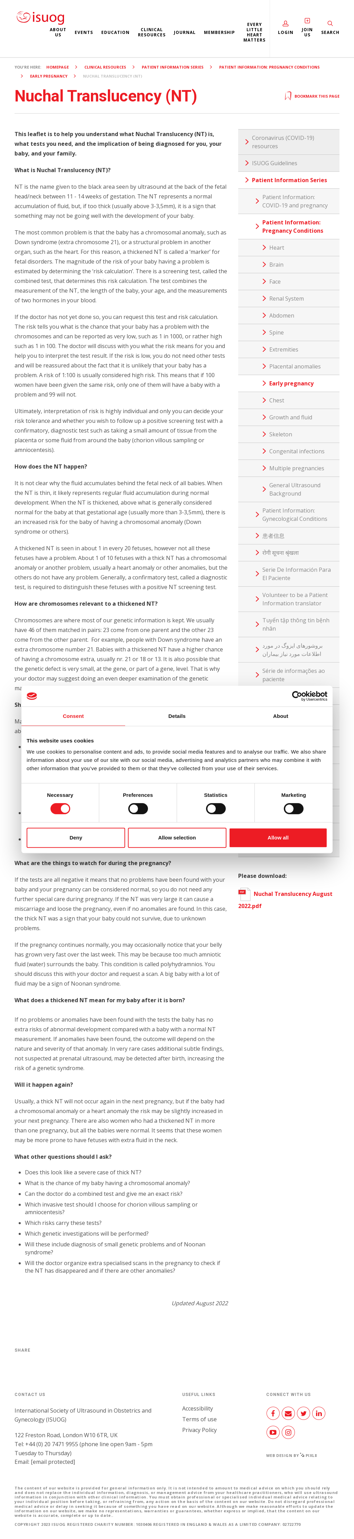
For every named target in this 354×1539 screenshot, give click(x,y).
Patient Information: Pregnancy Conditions (269, 67)
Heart (276, 247)
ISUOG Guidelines (274, 163)
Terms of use (199, 1419)
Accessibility (197, 1408)
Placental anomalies (295, 366)
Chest (276, 400)
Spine (276, 332)
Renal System (286, 298)
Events (84, 32)
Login (286, 32)
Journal (185, 32)
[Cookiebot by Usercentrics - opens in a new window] (297, 696)
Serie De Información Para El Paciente (296, 574)
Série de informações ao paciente (293, 675)
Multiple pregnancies (296, 468)
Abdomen (281, 315)
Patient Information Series (173, 67)
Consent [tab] (73, 716)
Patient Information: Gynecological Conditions (294, 515)
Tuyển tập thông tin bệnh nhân (295, 624)
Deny (75, 837)
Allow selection (177, 837)
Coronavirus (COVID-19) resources (283, 142)
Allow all (278, 837)
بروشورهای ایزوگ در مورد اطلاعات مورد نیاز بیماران (292, 650)
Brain (276, 264)
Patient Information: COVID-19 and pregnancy (295, 201)
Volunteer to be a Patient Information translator (295, 599)
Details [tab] (177, 716)
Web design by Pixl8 (291, 1455)
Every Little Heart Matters (254, 32)
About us (58, 32)
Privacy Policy (199, 1430)
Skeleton (280, 434)
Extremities (283, 349)
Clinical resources (152, 32)
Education (115, 32)
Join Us (307, 32)
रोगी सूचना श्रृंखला (280, 553)
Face (275, 281)
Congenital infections (297, 451)
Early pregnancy (48, 76)
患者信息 (273, 536)
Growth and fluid (290, 417)
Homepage (57, 67)
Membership (219, 32)
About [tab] (280, 716)
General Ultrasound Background (294, 489)
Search (330, 32)
